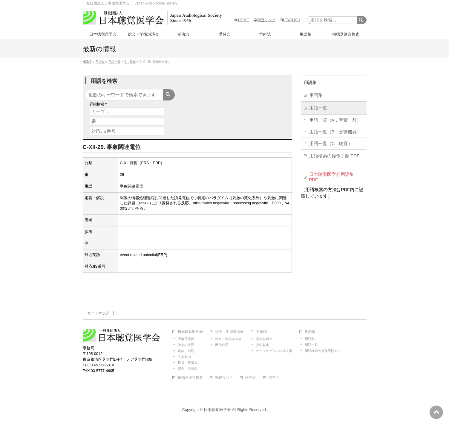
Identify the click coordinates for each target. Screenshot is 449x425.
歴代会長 (221, 345)
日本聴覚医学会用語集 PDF (331, 177)
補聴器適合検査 (190, 378)
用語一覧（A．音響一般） (335, 120)
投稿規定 (262, 345)
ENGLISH (290, 20)
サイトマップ (98, 313)
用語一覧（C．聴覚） (331, 143)
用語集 (310, 82)
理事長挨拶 (186, 339)
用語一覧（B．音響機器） (335, 132)
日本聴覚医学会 (190, 332)
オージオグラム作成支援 (274, 351)
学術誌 (261, 332)
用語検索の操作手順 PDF (334, 155)
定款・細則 (186, 351)
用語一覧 (318, 108)
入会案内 (184, 357)
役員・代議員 (187, 362)
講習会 (274, 378)
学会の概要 (186, 345)
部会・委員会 (187, 368)
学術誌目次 (264, 339)
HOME (241, 20)
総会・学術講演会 (229, 332)
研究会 (250, 378)
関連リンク (264, 20)
